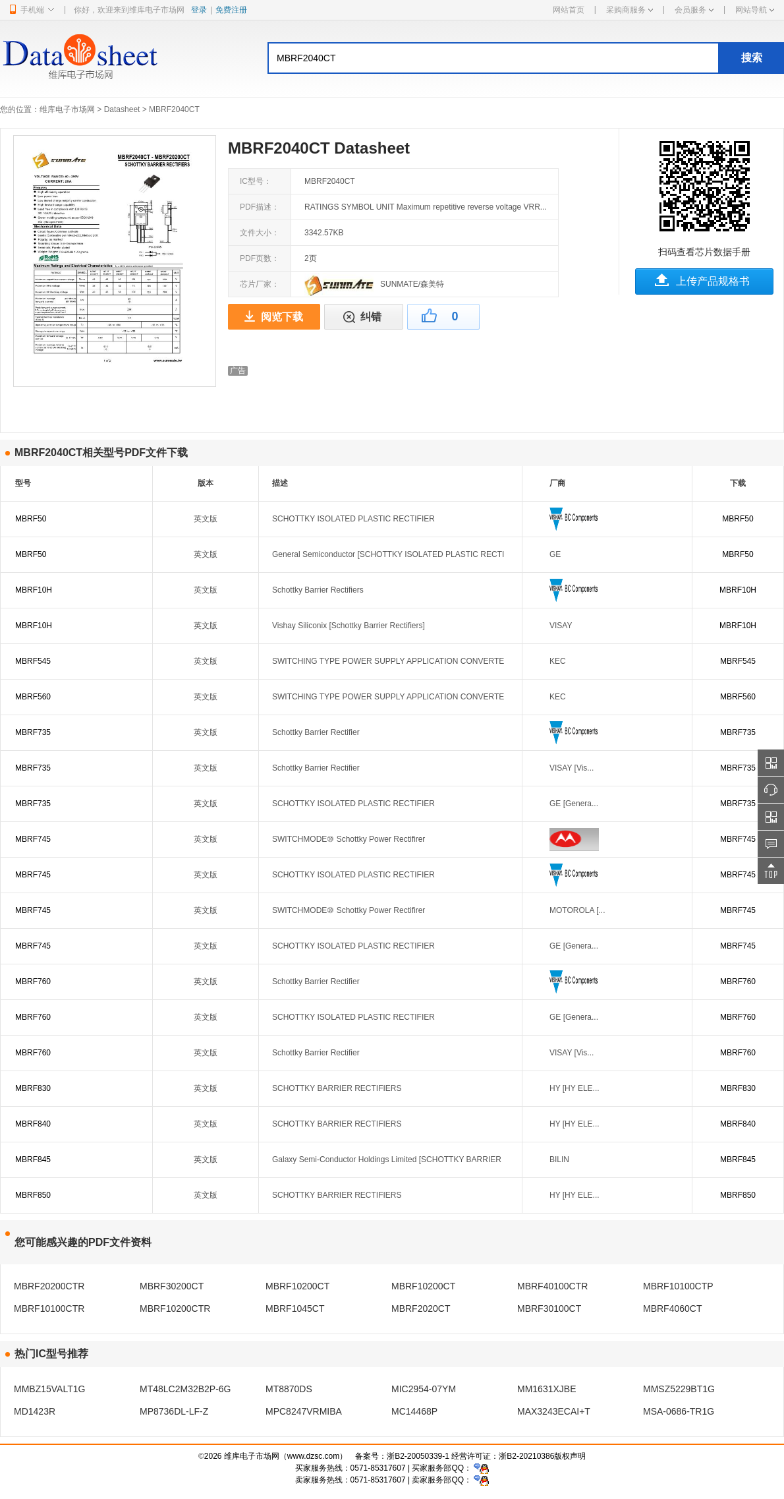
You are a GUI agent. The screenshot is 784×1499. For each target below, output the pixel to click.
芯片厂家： (259, 284)
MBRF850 (33, 1195)
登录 (199, 10)
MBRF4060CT (672, 1308)
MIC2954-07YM (423, 1389)
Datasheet (122, 109)
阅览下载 (282, 316)
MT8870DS (289, 1389)
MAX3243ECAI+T (553, 1411)
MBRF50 (30, 518)
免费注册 (231, 10)
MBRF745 (33, 839)
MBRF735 (33, 732)
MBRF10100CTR (49, 1308)
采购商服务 (629, 10)
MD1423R (34, 1411)
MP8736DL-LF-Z (174, 1411)
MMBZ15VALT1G (49, 1389)
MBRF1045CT (295, 1308)
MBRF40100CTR (552, 1286)
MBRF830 (33, 1088)
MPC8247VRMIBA (304, 1411)
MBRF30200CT (172, 1286)
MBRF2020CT (420, 1308)
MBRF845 (33, 1159)
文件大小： (259, 232)
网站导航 (754, 10)
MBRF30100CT (549, 1308)
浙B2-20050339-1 (418, 1456)
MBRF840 (33, 1124)
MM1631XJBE (546, 1389)
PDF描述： (259, 207)
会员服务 (694, 10)
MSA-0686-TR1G (678, 1411)
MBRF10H (33, 590)
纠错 (370, 316)
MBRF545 (33, 661)
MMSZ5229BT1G (679, 1389)
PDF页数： (259, 258)
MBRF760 (33, 981)
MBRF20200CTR (49, 1286)
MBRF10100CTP (678, 1286)
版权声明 (570, 1456)
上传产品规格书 (713, 281)
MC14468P (414, 1411)
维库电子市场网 (67, 109)
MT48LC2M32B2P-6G (185, 1389)
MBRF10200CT (297, 1286)
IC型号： (255, 181)
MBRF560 (33, 696)
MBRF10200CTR (175, 1308)
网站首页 (568, 10)
